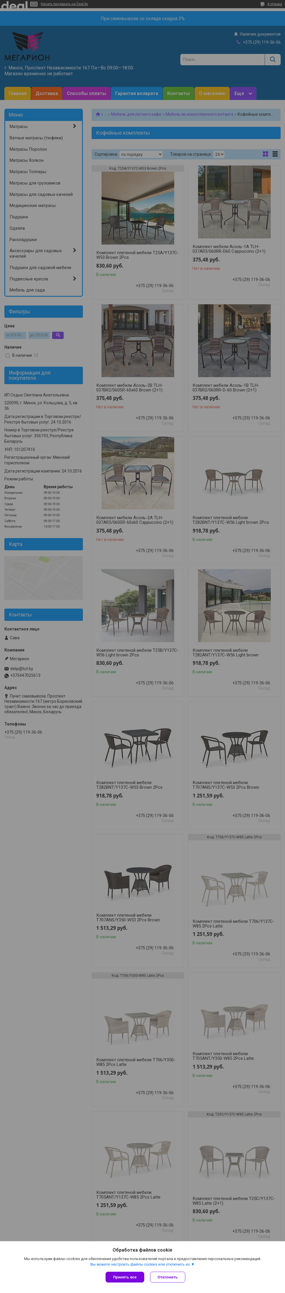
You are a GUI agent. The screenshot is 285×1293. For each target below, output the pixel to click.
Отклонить (168, 1277)
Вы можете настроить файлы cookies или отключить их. (140, 1264)
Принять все (125, 1277)
